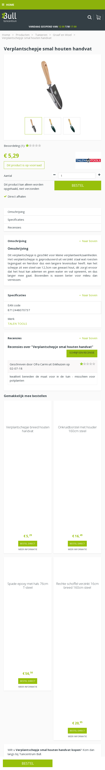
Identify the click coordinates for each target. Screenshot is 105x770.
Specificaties (16, 219)
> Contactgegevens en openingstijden (33, 536)
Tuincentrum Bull (15, 674)
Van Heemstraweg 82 (18, 680)
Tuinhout (48, 750)
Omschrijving (16, 212)
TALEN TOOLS (17, 323)
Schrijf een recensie (81, 352)
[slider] (33, 145)
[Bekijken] (98, 17)
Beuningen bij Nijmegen (19, 686)
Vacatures (10, 664)
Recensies (14, 227)
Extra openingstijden (17, 599)
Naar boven (89, 241)
